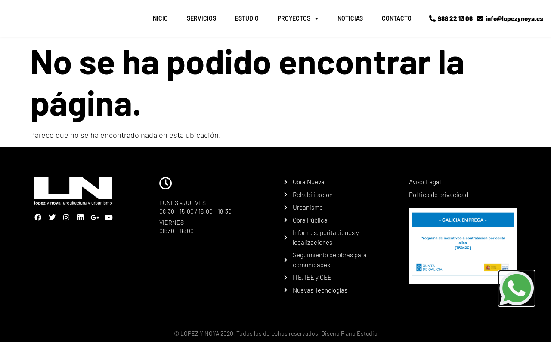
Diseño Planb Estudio (349, 333)
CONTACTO (397, 18)
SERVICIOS (201, 18)
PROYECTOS (298, 18)
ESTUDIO (247, 18)
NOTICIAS (350, 18)
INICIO (159, 18)
